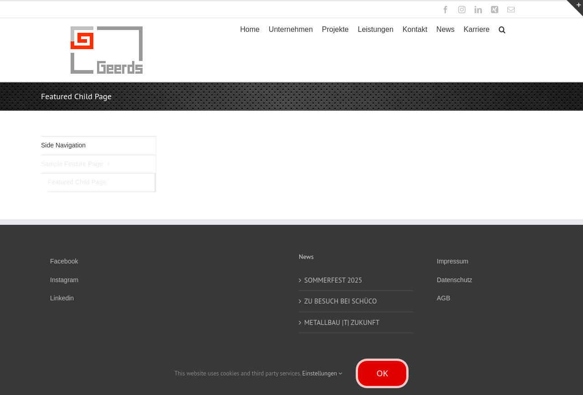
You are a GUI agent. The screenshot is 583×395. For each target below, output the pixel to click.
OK (382, 373)
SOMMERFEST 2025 (333, 280)
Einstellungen (322, 373)
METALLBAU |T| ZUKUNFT (341, 322)
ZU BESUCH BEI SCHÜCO (340, 301)
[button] (502, 29)
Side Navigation (63, 145)
